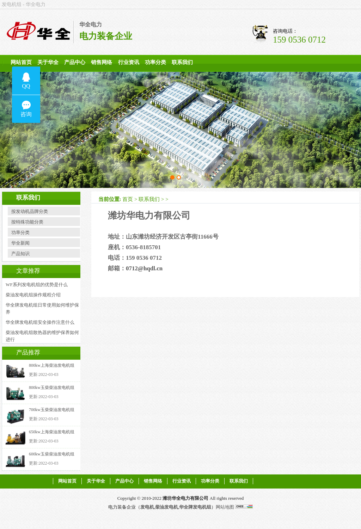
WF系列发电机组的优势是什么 (37, 284)
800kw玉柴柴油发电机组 (51, 387)
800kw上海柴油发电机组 (51, 365)
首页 (127, 199)
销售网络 (101, 62)
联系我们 (182, 62)
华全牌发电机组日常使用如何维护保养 (42, 308)
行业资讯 (128, 62)
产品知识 (20, 253)
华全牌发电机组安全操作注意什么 (40, 322)
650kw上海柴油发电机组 (51, 431)
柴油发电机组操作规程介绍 (33, 294)
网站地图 (225, 507)
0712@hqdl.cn (144, 268)
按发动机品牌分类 (29, 211)
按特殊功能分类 (27, 222)
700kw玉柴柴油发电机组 (51, 409)
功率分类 (155, 62)
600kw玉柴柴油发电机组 (51, 454)
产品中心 (74, 62)
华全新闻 (20, 243)
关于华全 (48, 62)
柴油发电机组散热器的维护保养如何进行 (42, 336)
